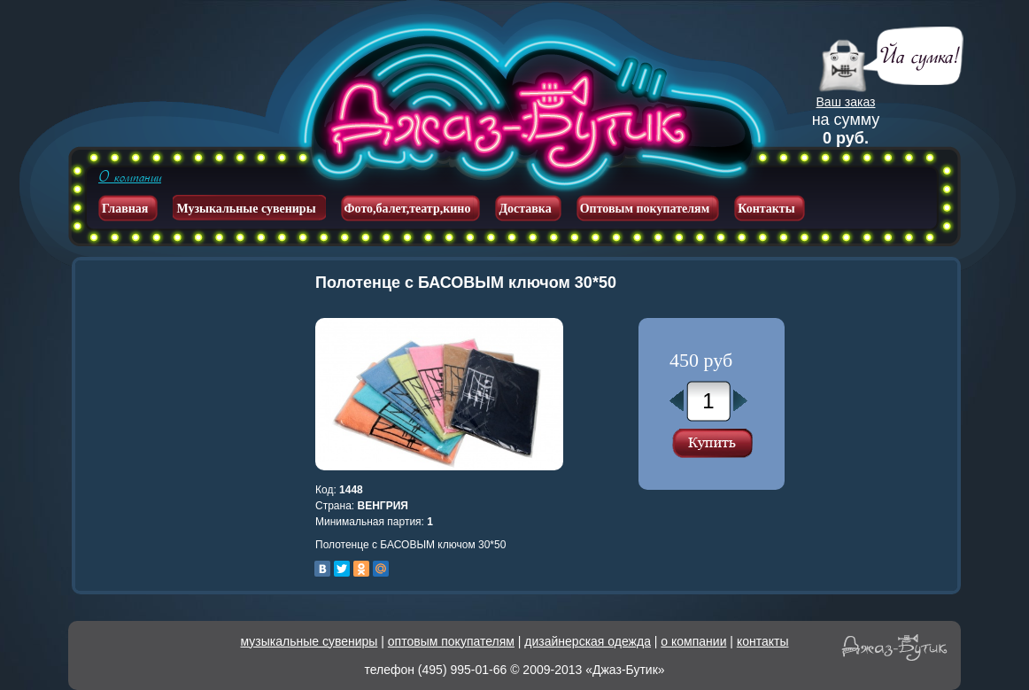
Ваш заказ (846, 102)
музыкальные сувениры (309, 641)
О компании (129, 177)
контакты (763, 641)
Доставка (525, 208)
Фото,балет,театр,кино (407, 208)
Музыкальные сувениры (245, 208)
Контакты (766, 208)
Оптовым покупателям (645, 208)
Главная (125, 208)
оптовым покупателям (451, 641)
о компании (693, 641)
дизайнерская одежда (587, 641)
